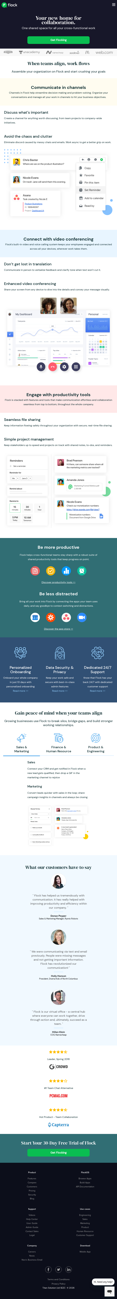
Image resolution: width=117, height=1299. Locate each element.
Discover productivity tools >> (58, 582)
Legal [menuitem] (32, 1235)
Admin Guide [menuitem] (32, 1227)
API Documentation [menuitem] (85, 1186)
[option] (21, 743)
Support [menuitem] (32, 1209)
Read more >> (20, 690)
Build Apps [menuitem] (85, 1182)
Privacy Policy (59, 1283)
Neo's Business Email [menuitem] (32, 1259)
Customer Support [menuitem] (85, 1235)
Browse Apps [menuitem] (85, 1178)
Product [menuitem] (32, 1172)
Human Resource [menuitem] (85, 1231)
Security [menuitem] (32, 1194)
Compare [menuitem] (32, 1182)
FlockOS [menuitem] (85, 1172)
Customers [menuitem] (32, 1186)
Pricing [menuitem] (32, 1190)
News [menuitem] (32, 1255)
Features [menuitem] (32, 1178)
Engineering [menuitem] (85, 1215)
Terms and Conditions (58, 1279)
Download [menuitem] (85, 1245)
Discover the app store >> (58, 629)
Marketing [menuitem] (85, 1223)
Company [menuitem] (32, 1245)
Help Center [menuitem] (32, 1219)
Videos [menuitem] (32, 1215)
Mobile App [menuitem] (85, 1251)
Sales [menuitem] (85, 1219)
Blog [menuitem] (32, 1198)
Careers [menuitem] (32, 1251)
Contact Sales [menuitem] (32, 1231)
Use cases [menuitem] (85, 1209)
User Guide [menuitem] (31, 1223)
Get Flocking (58, 40)
